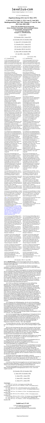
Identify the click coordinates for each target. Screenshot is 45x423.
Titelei (13, 12)
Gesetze (25, 7)
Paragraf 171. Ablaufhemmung (22, 32)
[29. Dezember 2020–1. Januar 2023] (22, 37)
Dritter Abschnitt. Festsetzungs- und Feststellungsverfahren (22, 28)
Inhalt (18, 12)
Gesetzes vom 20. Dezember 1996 (33, 396)
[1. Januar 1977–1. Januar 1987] (22, 380)
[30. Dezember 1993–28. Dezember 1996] (22, 371)
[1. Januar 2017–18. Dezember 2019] (22, 42)
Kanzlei (20, 7)
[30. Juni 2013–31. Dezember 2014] (22, 46)
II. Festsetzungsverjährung (22, 31)
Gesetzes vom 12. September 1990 (30, 397)
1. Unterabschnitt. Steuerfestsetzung (22, 29)
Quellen (22, 12)
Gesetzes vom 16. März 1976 (26, 384)
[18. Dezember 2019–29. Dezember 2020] (22, 39)
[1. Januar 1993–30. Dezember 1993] (22, 373)
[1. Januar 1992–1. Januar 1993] (22, 376)
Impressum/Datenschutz (22, 416)
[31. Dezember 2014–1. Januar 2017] (22, 44)
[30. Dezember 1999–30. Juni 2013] (22, 49)
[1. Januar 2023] (22, 34)
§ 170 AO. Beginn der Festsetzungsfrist (22, 405)
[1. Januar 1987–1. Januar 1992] (22, 378)
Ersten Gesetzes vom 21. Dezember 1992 (29, 387)
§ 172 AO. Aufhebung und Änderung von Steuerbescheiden (22, 408)
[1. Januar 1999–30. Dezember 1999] (22, 51)
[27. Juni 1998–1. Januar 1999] (22, 54)
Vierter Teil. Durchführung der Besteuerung (22, 26)
